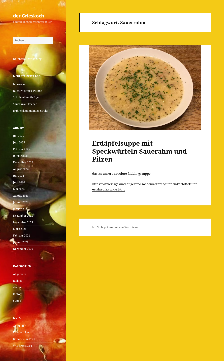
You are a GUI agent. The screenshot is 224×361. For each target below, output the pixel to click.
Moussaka (19, 84)
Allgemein (19, 274)
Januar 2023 (20, 202)
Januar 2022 (20, 209)
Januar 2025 (20, 156)
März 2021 (19, 229)
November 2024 (23, 162)
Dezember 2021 (23, 215)
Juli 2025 (18, 136)
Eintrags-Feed (22, 332)
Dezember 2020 (23, 249)
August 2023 (21, 195)
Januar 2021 (20, 242)
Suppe (17, 300)
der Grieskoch (28, 16)
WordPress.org (22, 346)
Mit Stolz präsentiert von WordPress (115, 227)
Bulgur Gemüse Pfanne (27, 91)
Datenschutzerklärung (27, 59)
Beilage (17, 281)
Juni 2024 (19, 182)
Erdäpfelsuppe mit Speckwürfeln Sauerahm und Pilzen (139, 151)
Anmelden (19, 326)
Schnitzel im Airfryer (26, 97)
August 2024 (21, 169)
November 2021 (23, 222)
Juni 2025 (19, 142)
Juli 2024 (18, 176)
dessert (17, 287)
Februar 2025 (21, 149)
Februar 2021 (21, 235)
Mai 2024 (19, 189)
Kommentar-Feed (24, 339)
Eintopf (17, 294)
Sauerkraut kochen (25, 104)
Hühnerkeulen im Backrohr (30, 111)
